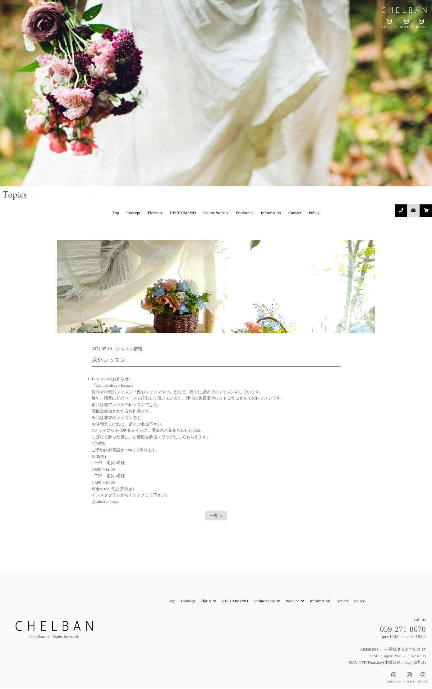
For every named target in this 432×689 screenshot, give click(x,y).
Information (271, 212)
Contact (294, 212)
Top (116, 212)
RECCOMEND (183, 212)
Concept (133, 212)
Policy (314, 212)
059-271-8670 (401, 629)
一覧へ (216, 515)
